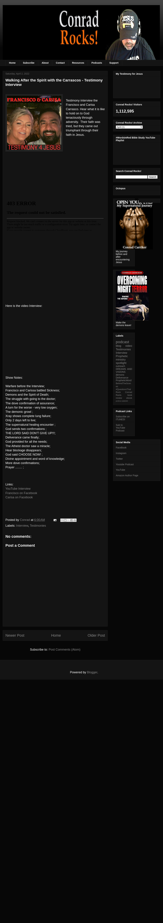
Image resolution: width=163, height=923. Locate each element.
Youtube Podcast (125, 464)
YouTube (120, 469)
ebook (129, 398)
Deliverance (122, 377)
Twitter (119, 458)
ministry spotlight (121, 361)
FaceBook (121, 447)
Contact (60, 62)
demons (120, 374)
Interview (22, 525)
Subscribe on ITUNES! (123, 418)
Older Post (96, 635)
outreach (120, 366)
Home (12, 62)
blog (118, 345)
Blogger (92, 672)
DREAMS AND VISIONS (124, 370)
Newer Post (14, 635)
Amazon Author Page (127, 475)
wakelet (125, 401)
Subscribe (28, 62)
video (128, 345)
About (45, 62)
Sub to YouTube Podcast (120, 428)
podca (118, 401)
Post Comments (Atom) (64, 649)
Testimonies (38, 525)
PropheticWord (123, 380)
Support (114, 62)
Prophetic (122, 356)
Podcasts (97, 62)
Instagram (121, 453)
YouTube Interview (18, 488)
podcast (122, 342)
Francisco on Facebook (21, 493)
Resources (78, 62)
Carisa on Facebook (19, 497)
